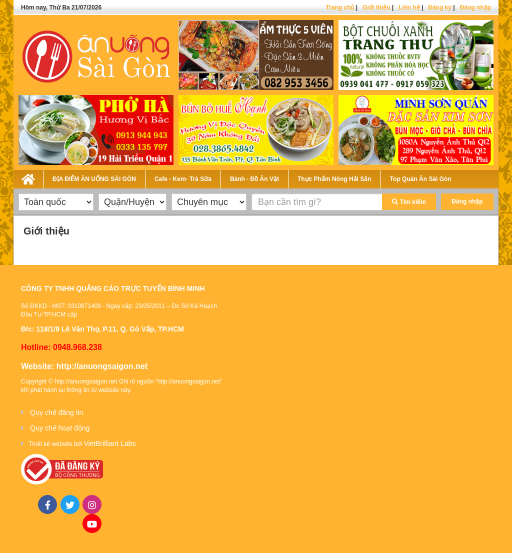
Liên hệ (409, 7)
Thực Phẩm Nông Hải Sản (335, 179)
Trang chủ (340, 7)
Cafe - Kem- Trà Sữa (183, 179)
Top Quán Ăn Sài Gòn (421, 179)
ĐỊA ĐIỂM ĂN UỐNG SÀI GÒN (94, 179)
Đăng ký (440, 7)
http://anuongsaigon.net (102, 366)
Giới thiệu (376, 7)
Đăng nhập (475, 7)
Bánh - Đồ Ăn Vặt (254, 179)
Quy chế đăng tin (56, 412)
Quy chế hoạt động (60, 428)
